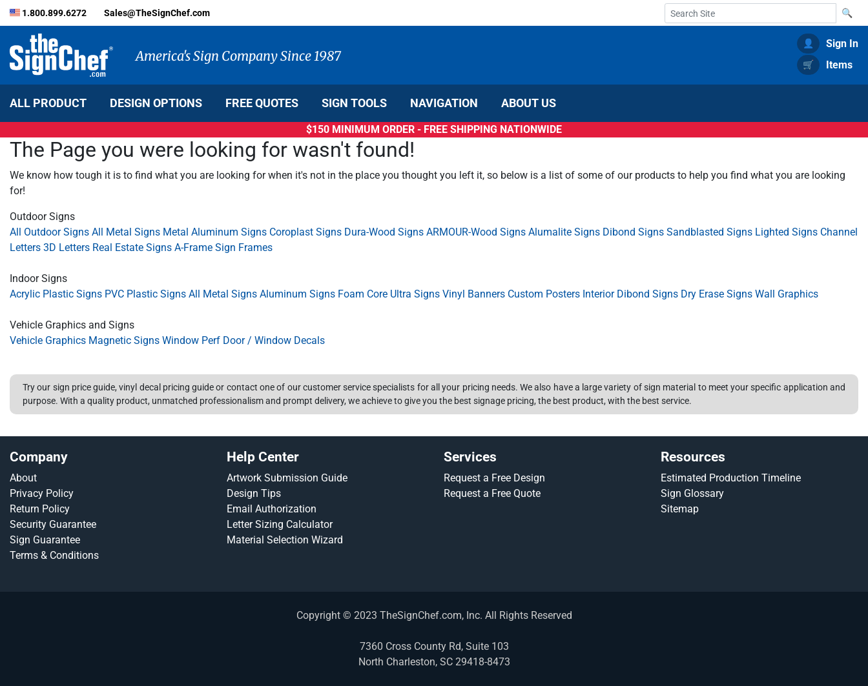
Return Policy (40, 509)
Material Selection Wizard (285, 540)
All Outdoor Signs (49, 232)
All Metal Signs (126, 232)
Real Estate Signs (132, 247)
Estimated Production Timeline (731, 478)
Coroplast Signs (305, 232)
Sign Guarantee (45, 540)
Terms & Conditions (54, 555)
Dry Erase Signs (716, 294)
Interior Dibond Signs (630, 294)
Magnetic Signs (124, 340)
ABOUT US (528, 103)
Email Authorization (271, 509)
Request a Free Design (494, 478)
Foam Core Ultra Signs (389, 294)
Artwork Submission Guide (287, 478)
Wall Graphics (786, 294)
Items (824, 65)
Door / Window (258, 340)
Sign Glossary (692, 493)
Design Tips (254, 493)
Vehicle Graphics (48, 340)
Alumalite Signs (564, 232)
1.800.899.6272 (55, 13)
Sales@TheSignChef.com (157, 13)
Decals (309, 340)
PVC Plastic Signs (145, 294)
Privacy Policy (42, 493)
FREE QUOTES (261, 103)
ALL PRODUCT (48, 103)
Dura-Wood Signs (384, 232)
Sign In (827, 44)
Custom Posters (544, 294)
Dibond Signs (633, 232)
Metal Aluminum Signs (215, 232)
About (23, 478)
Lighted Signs (786, 232)
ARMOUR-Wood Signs (476, 232)
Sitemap (680, 509)
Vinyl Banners (473, 294)
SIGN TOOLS (354, 103)
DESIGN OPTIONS (156, 103)
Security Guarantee (53, 524)
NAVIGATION (444, 103)
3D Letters (66, 247)
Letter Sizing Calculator (280, 524)
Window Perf (191, 340)
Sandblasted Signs (709, 232)
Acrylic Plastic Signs (56, 294)
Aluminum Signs (297, 294)
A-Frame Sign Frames (223, 247)
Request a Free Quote (492, 493)
